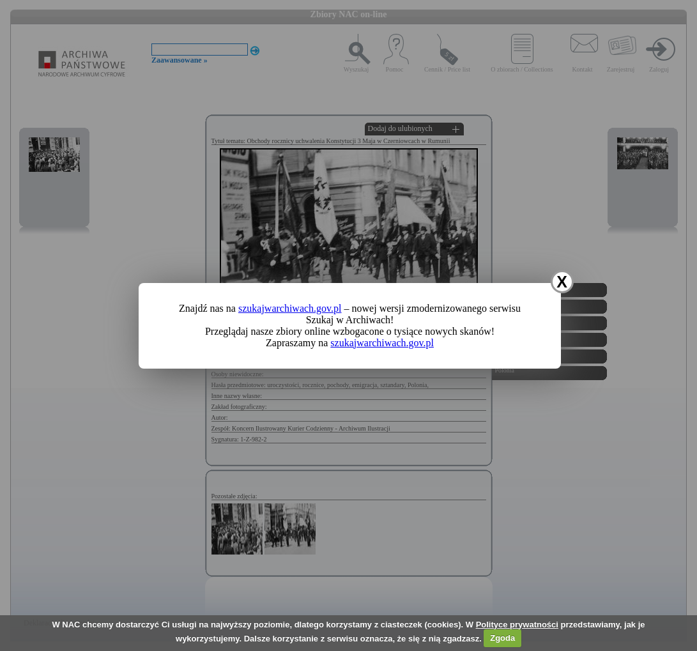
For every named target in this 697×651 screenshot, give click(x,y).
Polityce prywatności (517, 624)
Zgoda (502, 638)
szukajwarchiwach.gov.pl (290, 308)
